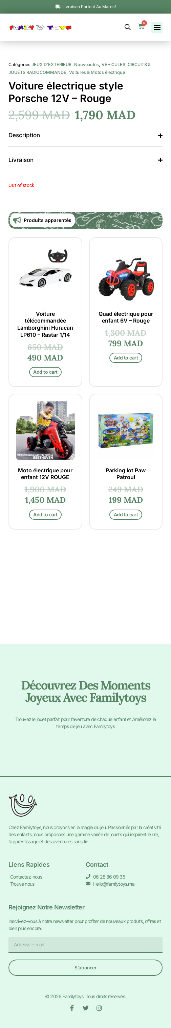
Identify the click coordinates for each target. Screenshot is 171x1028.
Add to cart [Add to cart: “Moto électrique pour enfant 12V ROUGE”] (45, 612)
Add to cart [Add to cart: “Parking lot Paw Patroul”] (126, 612)
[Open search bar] (127, 27)
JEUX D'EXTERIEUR (51, 162)
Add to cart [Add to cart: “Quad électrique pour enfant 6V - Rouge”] (126, 455)
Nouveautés (86, 162)
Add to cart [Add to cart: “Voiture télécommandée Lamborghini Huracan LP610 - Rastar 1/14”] (45, 469)
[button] (157, 27)
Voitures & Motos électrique (97, 169)
